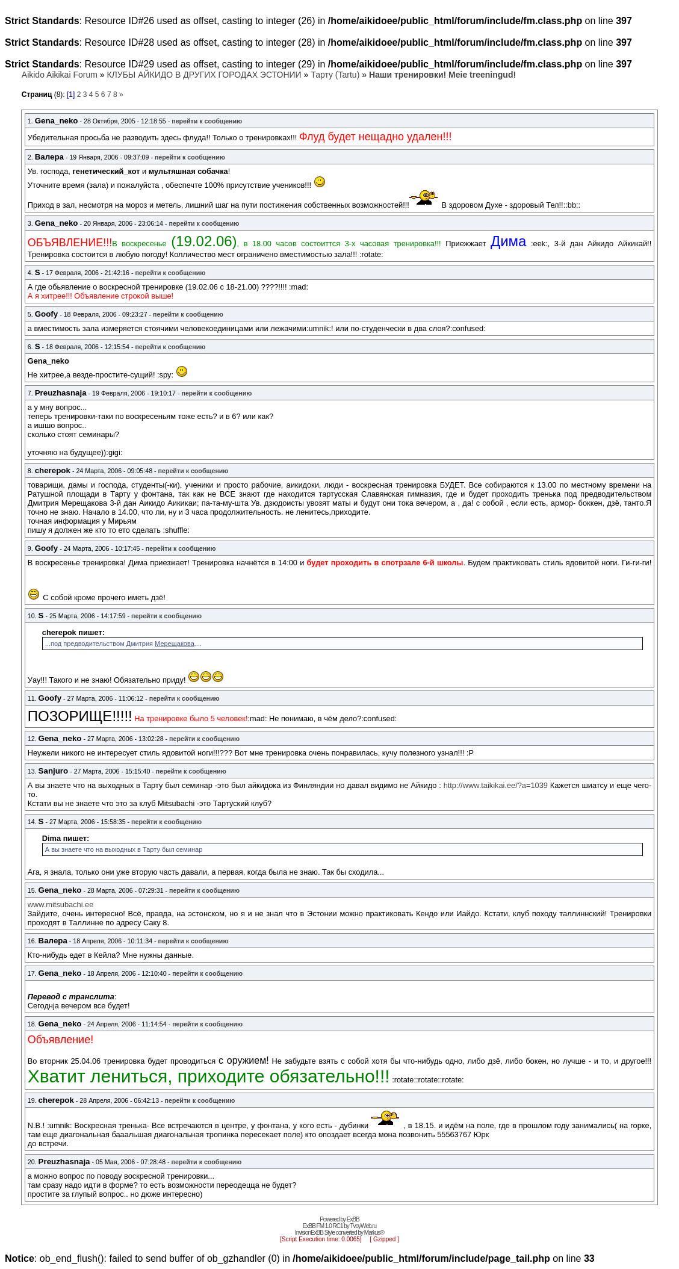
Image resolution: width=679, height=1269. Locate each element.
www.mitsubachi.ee (61, 904)
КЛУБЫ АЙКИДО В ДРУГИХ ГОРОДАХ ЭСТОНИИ (204, 74)
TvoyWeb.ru (363, 1226)
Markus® (374, 1232)
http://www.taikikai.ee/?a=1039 (496, 785)
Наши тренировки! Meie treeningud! (442, 74)
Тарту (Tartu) (335, 74)
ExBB (353, 1219)
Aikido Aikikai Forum (60, 74)
